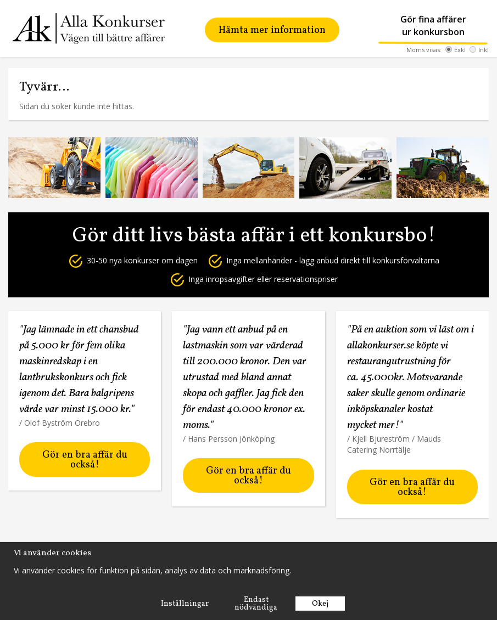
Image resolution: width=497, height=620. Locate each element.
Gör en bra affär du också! (84, 460)
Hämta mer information (272, 30)
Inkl (479, 50)
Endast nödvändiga (255, 604)
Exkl (455, 50)
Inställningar (185, 604)
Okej (320, 604)
